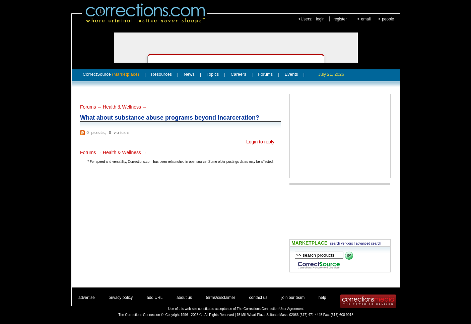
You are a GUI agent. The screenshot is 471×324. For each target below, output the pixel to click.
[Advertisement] (340, 136)
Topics (212, 74)
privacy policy (121, 297)
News (189, 74)
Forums (265, 74)
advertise (86, 297)
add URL (154, 297)
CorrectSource (111, 74)
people (388, 19)
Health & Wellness (122, 107)
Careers (238, 74)
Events (291, 74)
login (320, 19)
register (340, 19)
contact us (258, 297)
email (366, 19)
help (322, 297)
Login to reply (260, 141)
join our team (293, 297)
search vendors (341, 243)
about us (184, 297)
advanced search (368, 243)
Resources (161, 74)
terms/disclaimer (220, 297)
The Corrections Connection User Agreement (270, 309)
